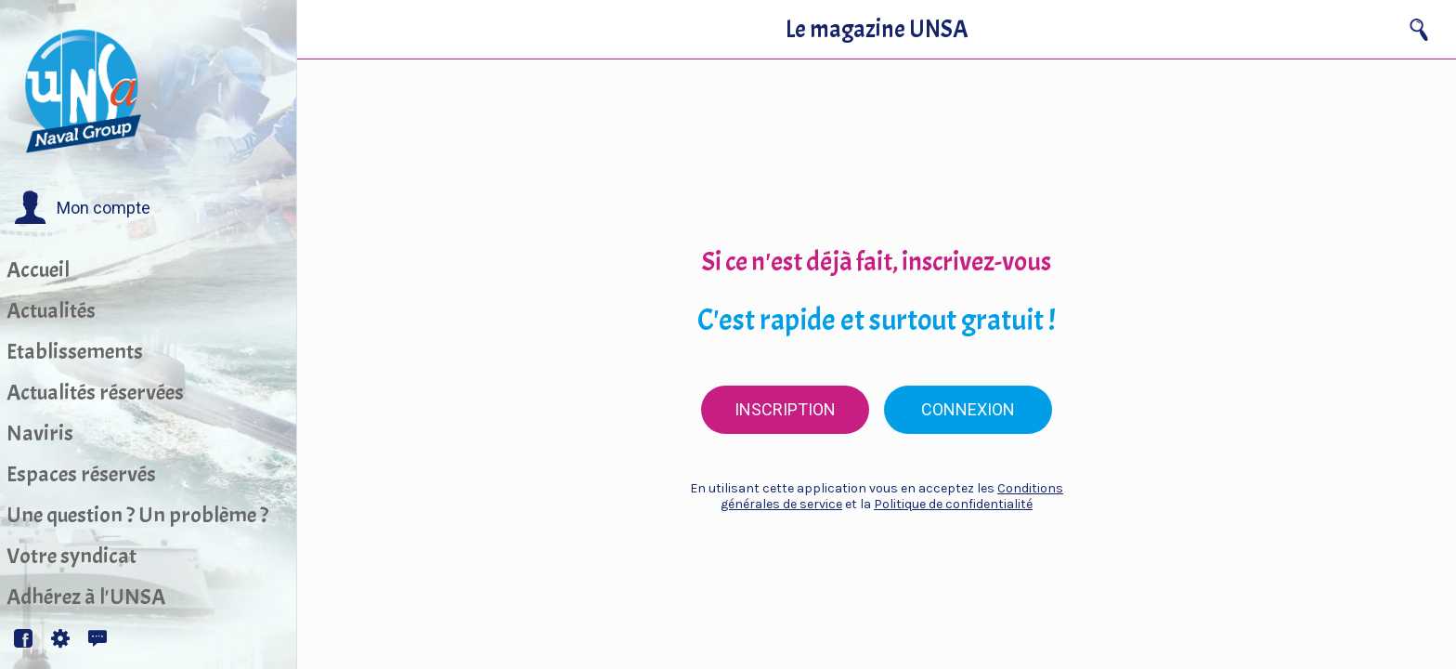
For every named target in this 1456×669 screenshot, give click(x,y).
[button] (82, 208)
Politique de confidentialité (953, 504)
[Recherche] (1419, 29)
